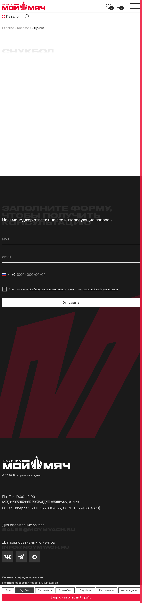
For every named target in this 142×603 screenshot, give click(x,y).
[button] (71, 597)
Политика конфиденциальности (22, 577)
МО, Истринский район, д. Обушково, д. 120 (40, 502)
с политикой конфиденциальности (100, 289)
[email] (71, 257)
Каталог (13, 16)
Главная (8, 28)
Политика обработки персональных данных (30, 582)
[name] (71, 239)
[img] (3, 16)
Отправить (71, 302)
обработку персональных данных (47, 289)
